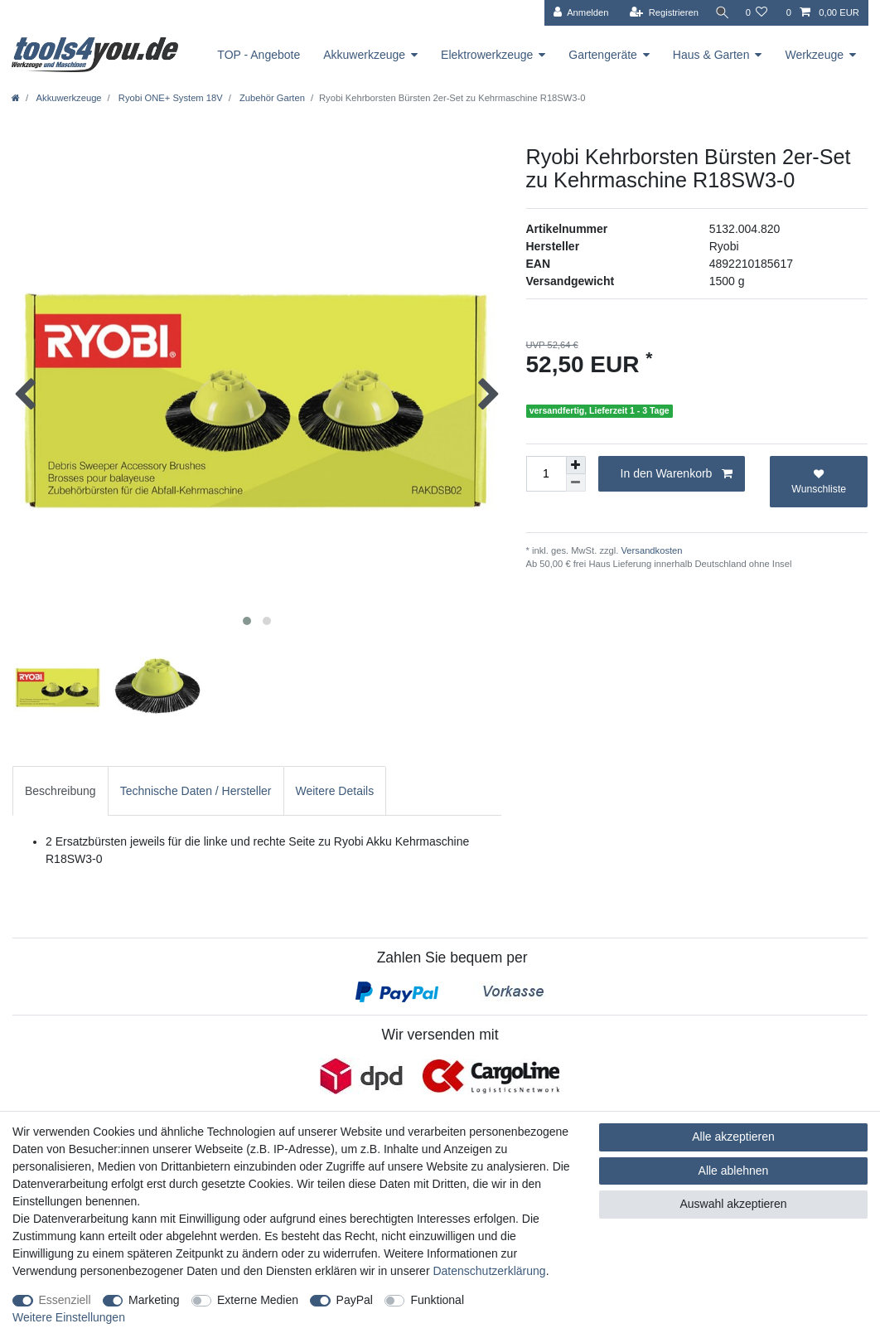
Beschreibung (60, 790)
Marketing (153, 1299)
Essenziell (65, 1299)
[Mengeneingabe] (546, 474)
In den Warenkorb (677, 474)
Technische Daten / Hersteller (196, 790)
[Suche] (719, 13)
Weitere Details (335, 790)
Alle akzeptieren (733, 1136)
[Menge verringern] (576, 483)
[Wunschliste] (756, 13)
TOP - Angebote (258, 54)
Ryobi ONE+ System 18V (169, 98)
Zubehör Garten (271, 98)
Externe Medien (257, 1299)
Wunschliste (818, 482)
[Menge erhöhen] (576, 465)
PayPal (354, 1299)
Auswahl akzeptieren (732, 1203)
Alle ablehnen (734, 1170)
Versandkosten (650, 550)
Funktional (437, 1299)
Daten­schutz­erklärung (489, 1270)
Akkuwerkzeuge (364, 54)
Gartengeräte (602, 54)
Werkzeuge (814, 54)
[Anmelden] (576, 13)
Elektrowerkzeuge (487, 54)
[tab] (60, 790)
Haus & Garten (711, 54)
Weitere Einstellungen (68, 1317)
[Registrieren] (659, 13)
